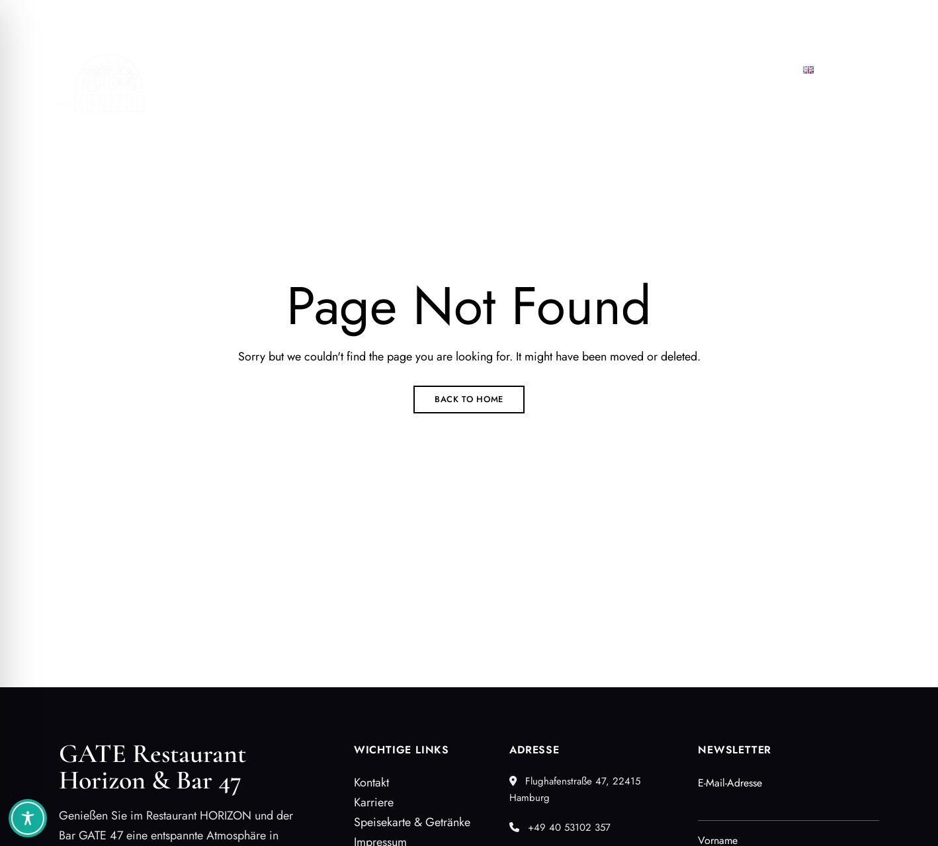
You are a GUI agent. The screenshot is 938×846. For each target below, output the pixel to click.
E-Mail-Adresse (730, 782)
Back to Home (469, 399)
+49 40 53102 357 (695, 17)
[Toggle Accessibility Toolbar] (28, 818)
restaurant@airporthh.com (820, 17)
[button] (536, 105)
